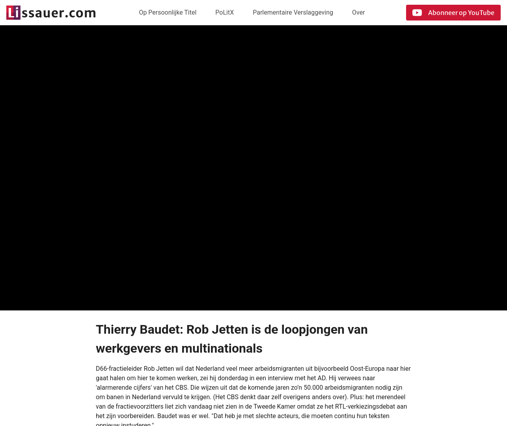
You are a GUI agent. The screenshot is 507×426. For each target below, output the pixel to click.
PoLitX (224, 12)
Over (358, 12)
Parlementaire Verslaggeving (293, 12)
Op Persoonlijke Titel (167, 12)
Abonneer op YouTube (453, 12)
